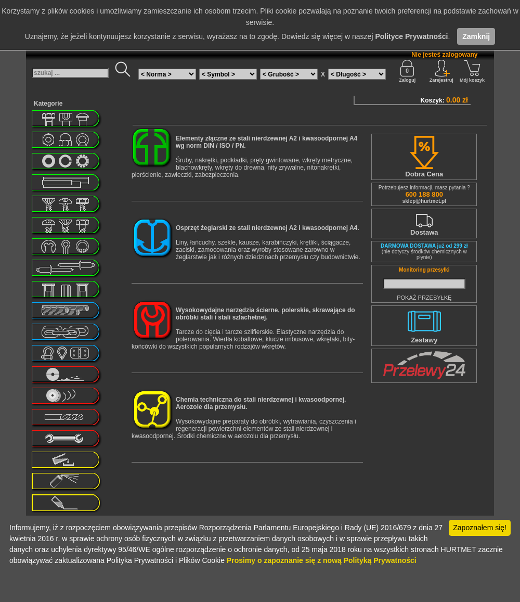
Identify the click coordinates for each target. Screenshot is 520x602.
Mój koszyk (472, 71)
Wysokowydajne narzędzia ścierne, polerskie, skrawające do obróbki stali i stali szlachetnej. (265, 313)
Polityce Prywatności (411, 36)
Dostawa (424, 232)
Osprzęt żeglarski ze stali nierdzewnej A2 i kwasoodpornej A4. (267, 228)
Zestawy (424, 340)
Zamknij (476, 36)
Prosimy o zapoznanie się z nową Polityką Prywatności (322, 560)
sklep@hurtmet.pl (424, 201)
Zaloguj (407, 71)
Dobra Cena (424, 174)
